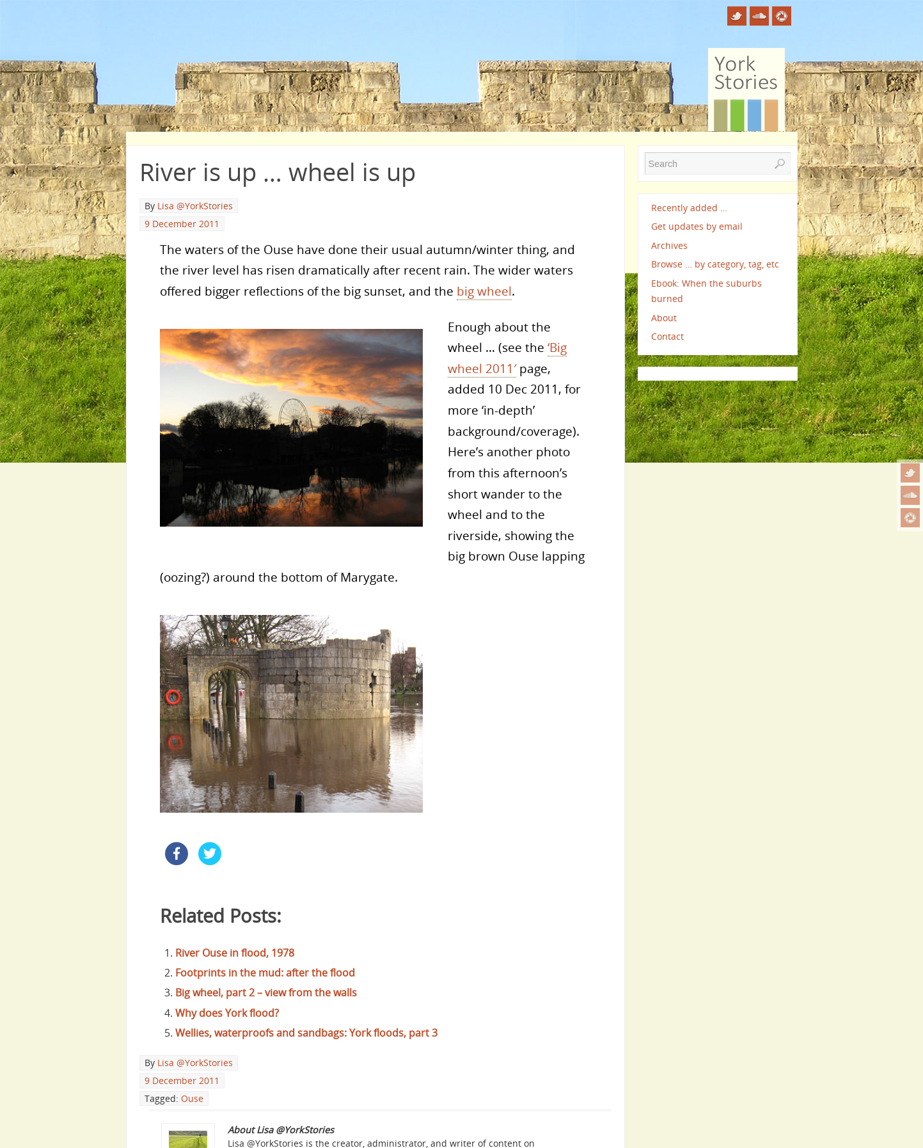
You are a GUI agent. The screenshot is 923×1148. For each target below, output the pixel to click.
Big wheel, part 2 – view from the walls (266, 992)
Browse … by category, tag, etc (715, 264)
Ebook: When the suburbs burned (706, 291)
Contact (667, 336)
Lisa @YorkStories (195, 206)
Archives (669, 245)
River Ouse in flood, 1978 (234, 953)
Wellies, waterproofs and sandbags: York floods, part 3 (306, 1033)
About (664, 318)
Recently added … (689, 208)
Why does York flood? (227, 1013)
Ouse (192, 1098)
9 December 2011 (182, 224)
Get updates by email (697, 226)
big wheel (484, 290)
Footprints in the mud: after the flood (265, 973)
